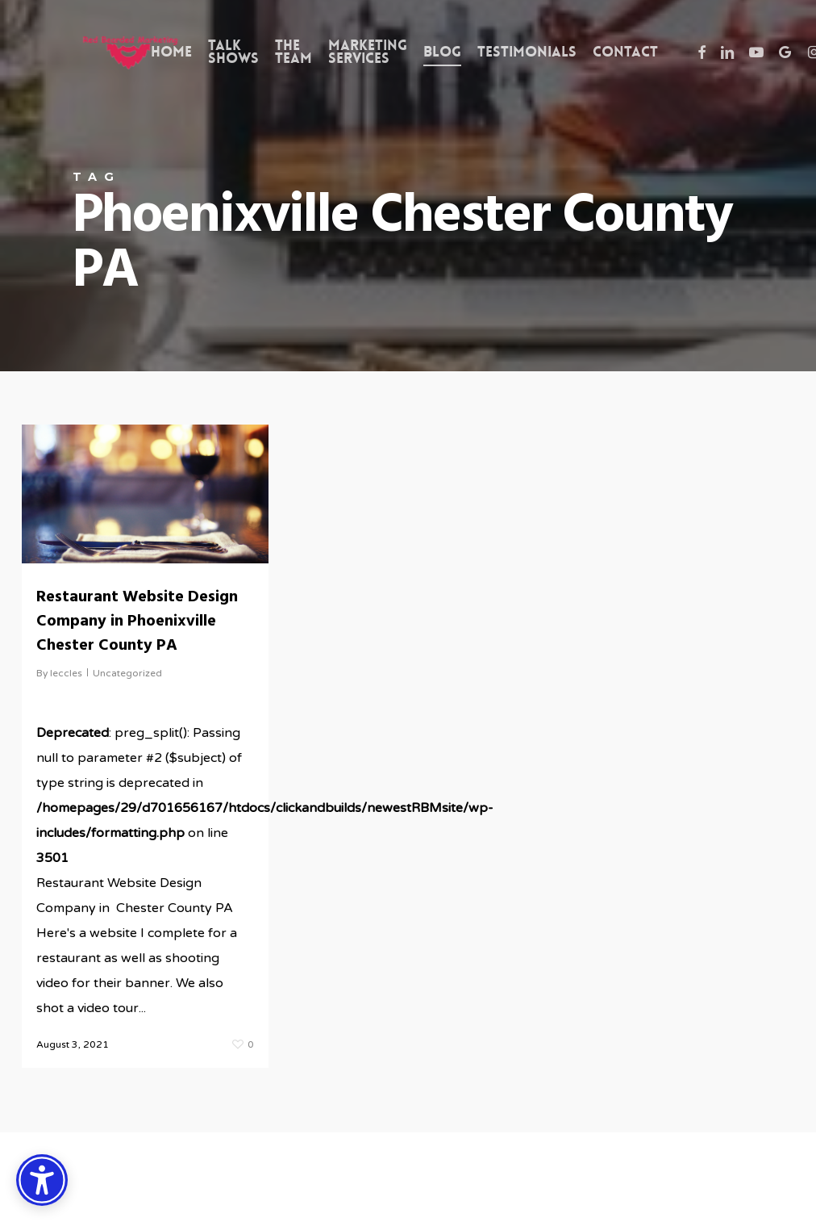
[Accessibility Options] (42, 1180)
